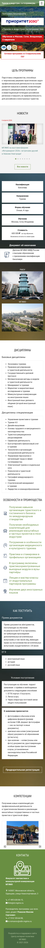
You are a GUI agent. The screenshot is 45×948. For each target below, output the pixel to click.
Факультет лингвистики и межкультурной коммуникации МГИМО (20, 881)
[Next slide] (40, 846)
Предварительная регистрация (22, 769)
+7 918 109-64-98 (15, 918)
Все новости (22, 167)
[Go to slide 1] (15, 159)
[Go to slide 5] (24, 158)
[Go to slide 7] (29, 158)
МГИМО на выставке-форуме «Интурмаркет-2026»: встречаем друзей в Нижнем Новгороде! (20, 151)
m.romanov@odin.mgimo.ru (20, 921)
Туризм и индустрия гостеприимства (18, 3)
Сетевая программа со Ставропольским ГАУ (22, 55)
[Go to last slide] (5, 846)
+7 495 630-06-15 (15, 900)
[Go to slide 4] (22, 158)
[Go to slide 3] (20, 158)
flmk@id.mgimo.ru (16, 903)
